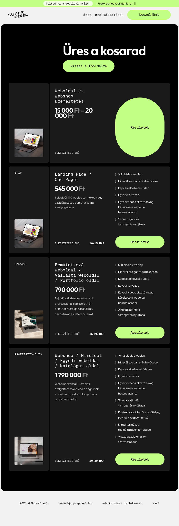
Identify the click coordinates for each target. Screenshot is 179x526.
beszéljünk (149, 14)
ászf (156, 503)
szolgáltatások (109, 15)
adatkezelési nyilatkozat (122, 503)
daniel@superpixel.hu (75, 503)
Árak (87, 15)
